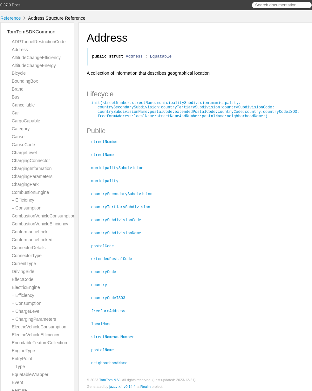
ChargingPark (25, 184)
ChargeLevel (24, 152)
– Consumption (26, 207)
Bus (15, 96)
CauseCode (23, 144)
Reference (10, 18)
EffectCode (22, 279)
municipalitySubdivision (120, 170)
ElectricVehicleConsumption (39, 326)
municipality (108, 183)
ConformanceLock (29, 231)
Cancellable (23, 104)
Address (20, 49)
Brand (18, 89)
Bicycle (19, 73)
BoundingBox (25, 81)
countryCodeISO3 (111, 297)
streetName (105, 157)
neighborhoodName (112, 360)
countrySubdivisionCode (119, 221)
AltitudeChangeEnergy (34, 65)
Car (15, 112)
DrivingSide (23, 271)
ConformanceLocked (32, 239)
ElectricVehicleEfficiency (35, 334)
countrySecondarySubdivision (125, 195)
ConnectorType (27, 255)
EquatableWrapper (30, 374)
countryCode (106, 271)
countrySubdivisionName (119, 234)
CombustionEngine (30, 192)
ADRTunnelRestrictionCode (38, 41)
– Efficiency (23, 199)
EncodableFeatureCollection (39, 342)
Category (21, 128)
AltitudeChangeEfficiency (36, 57)
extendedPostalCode (114, 259)
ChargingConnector (31, 160)
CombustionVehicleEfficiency (40, 223)
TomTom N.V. (109, 378)
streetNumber (108, 144)
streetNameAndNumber (115, 335)
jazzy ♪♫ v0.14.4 (122, 384)
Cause (18, 136)
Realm (145, 384)
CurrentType (24, 263)
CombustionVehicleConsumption (43, 215)
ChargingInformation (32, 168)
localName (104, 322)
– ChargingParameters (34, 319)
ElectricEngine (26, 287)
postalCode (105, 246)
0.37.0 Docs (10, 5)
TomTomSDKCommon (31, 31)
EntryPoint (22, 358)
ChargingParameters (32, 176)
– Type (18, 366)
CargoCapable (26, 120)
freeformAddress (111, 309)
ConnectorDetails (28, 247)
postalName (105, 348)
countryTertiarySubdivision (123, 208)
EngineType (23, 350)
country (102, 284)
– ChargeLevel (26, 311)
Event (17, 382)
